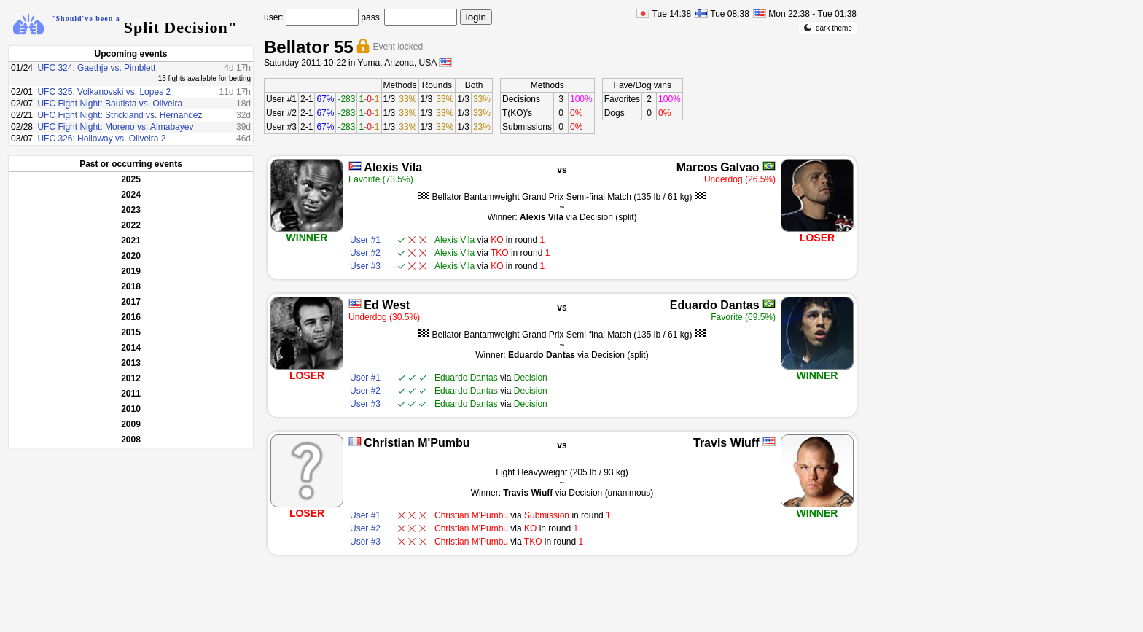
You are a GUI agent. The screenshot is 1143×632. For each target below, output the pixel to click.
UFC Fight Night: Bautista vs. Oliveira (109, 103)
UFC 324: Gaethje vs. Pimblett (96, 68)
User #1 (281, 99)
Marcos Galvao (718, 167)
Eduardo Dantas (715, 305)
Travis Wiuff (726, 443)
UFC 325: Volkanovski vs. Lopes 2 (104, 92)
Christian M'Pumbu (416, 443)
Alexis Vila (393, 167)
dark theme (827, 27)
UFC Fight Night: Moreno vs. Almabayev (115, 127)
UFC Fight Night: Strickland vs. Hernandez (119, 115)
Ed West (387, 305)
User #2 (281, 113)
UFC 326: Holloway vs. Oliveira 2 (101, 138)
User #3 (281, 127)
